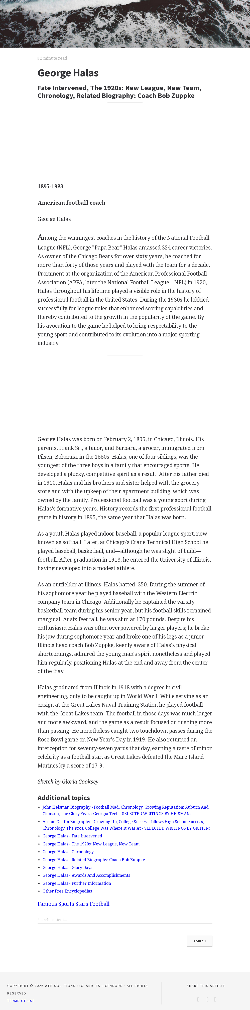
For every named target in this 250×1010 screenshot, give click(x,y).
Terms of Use (21, 1000)
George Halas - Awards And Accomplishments (86, 875)
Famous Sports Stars (63, 904)
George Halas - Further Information (77, 883)
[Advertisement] (125, 141)
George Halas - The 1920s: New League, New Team (91, 844)
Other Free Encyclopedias (67, 891)
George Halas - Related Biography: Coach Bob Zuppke (94, 859)
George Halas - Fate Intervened (72, 836)
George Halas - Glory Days (67, 867)
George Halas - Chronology (68, 851)
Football (99, 904)
